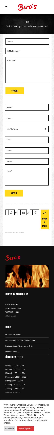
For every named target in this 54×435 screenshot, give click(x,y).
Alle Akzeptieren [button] (25, 428)
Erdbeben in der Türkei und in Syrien (19, 346)
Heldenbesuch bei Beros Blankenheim (20, 340)
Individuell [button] (9, 428)
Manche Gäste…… (12, 352)
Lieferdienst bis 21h (12, 392)
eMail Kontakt (10, 316)
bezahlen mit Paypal (13, 335)
